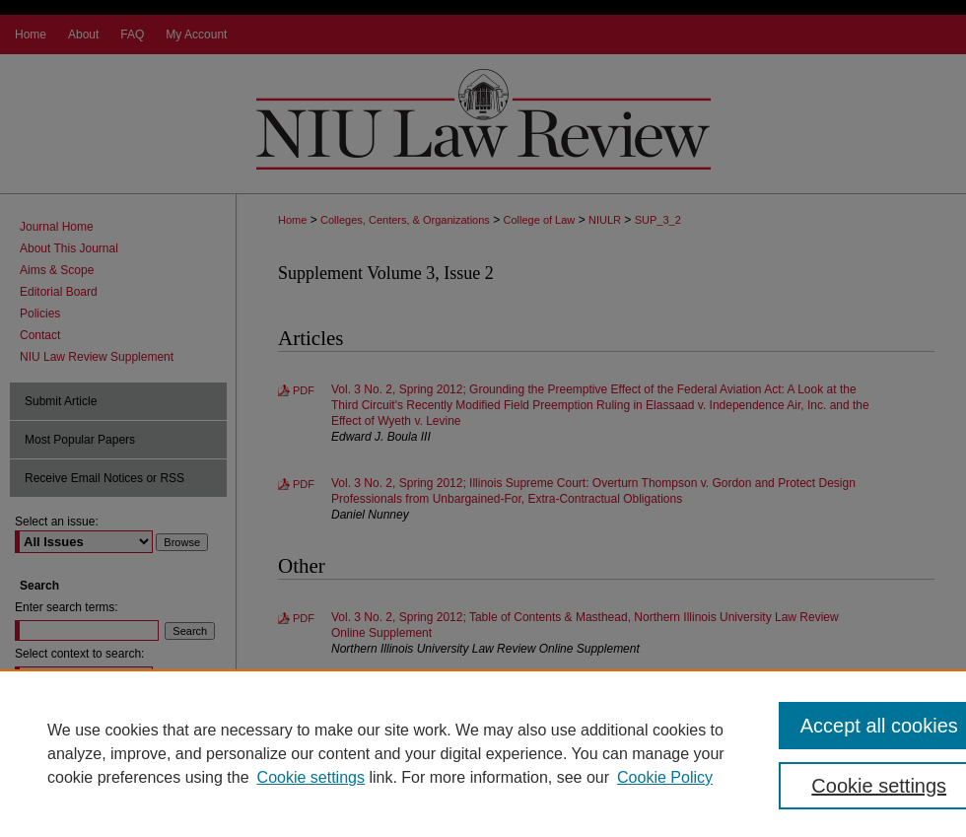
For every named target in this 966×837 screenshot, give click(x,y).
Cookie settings (311, 777)
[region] (483, 753)
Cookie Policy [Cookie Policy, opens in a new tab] (665, 777)
